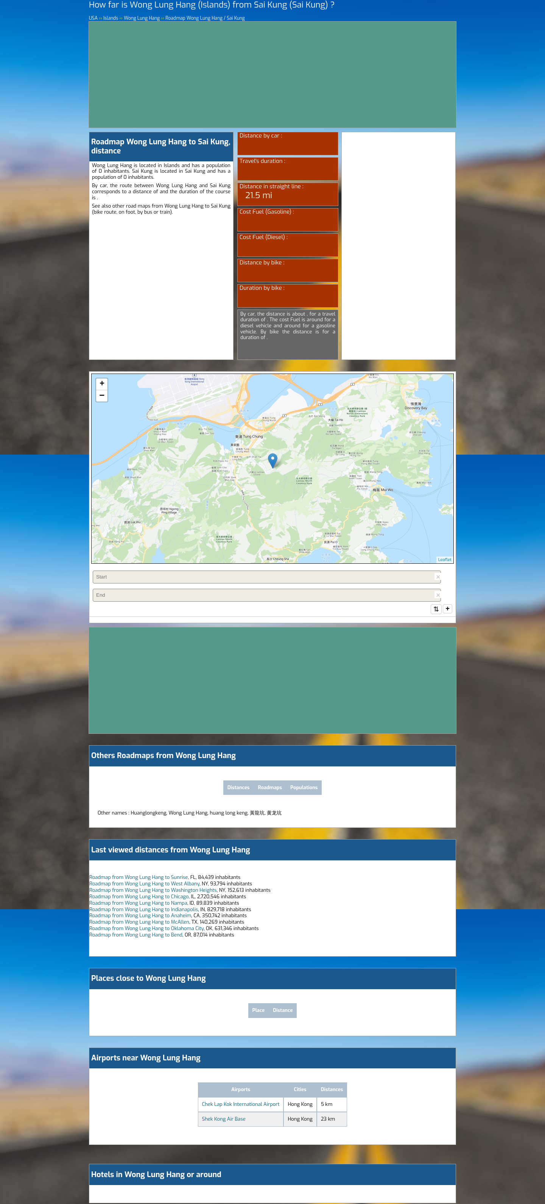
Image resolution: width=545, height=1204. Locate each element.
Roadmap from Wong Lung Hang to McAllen (139, 922)
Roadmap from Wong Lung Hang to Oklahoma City (146, 929)
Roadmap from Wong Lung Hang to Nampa (138, 904)
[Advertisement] (272, 75)
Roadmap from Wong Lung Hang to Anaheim (140, 916)
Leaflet (445, 560)
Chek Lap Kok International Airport (241, 1105)
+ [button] (102, 384)
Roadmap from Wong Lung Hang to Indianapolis (143, 910)
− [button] (101, 396)
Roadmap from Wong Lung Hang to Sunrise (138, 878)
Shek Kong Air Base (224, 1119)
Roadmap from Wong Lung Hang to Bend (135, 935)
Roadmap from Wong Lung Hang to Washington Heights (153, 891)
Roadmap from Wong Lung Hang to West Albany (144, 884)
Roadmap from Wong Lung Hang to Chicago (138, 897)
